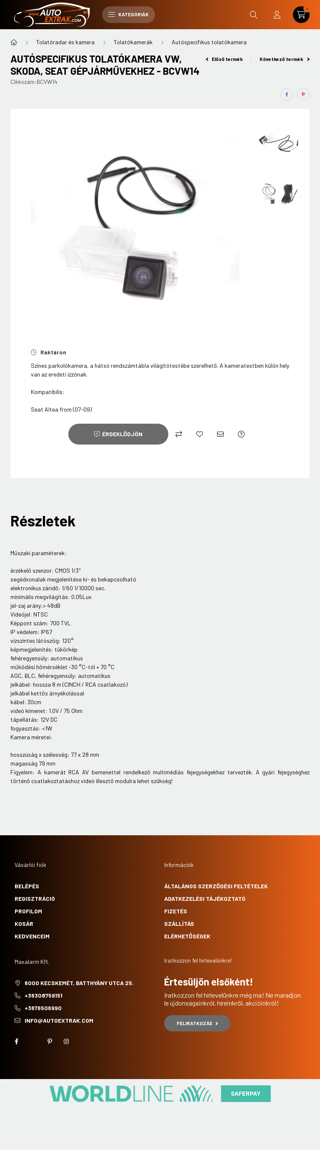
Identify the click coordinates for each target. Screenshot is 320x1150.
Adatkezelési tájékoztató (204, 898)
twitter (33, 1041)
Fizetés (175, 911)
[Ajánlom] (220, 434)
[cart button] (301, 14)
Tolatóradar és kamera (65, 41)
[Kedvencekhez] (199, 434)
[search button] (253, 14)
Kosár (24, 923)
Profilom (28, 911)
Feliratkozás (197, 1023)
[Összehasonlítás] (178, 434)
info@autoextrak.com (59, 1020)
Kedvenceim (32, 936)
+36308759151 (43, 995)
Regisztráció (35, 898)
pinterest (49, 1041)
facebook (16, 1041)
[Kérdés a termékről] (241, 434)
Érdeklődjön (122, 433)
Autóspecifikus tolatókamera (209, 41)
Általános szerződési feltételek (216, 886)
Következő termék (285, 59)
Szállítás (179, 923)
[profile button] (277, 14)
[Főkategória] (13, 42)
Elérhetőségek (187, 936)
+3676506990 (43, 1007)
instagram (66, 1041)
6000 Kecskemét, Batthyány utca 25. (79, 982)
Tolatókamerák (133, 41)
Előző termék (224, 59)
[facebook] (286, 94)
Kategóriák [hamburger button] (128, 14)
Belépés (27, 886)
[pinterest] (303, 94)
